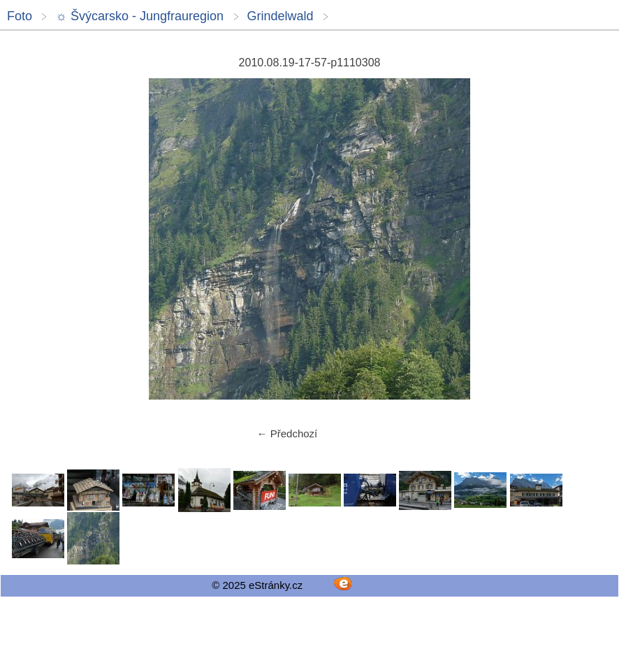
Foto (19, 16)
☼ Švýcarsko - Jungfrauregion (139, 16)
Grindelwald (280, 16)
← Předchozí (287, 433)
